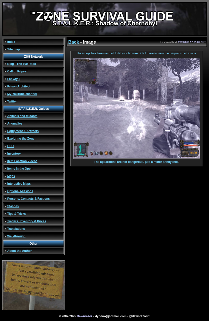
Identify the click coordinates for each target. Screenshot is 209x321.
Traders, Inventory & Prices (26, 221)
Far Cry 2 (13, 79)
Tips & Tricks (16, 214)
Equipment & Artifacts (23, 131)
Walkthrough (16, 236)
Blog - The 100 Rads (21, 64)
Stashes (13, 206)
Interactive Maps (19, 183)
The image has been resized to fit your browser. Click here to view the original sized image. (136, 53)
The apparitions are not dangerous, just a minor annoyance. (136, 160)
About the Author (19, 251)
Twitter (12, 101)
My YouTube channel (22, 94)
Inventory (14, 153)
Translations (16, 229)
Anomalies (14, 123)
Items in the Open (19, 168)
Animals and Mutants (22, 116)
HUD (10, 146)
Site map (13, 49)
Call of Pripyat (17, 71)
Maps (11, 176)
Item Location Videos (22, 161)
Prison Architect (18, 86)
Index (11, 42)
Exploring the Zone (20, 138)
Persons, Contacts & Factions (28, 198)
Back (73, 42)
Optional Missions (20, 191)
